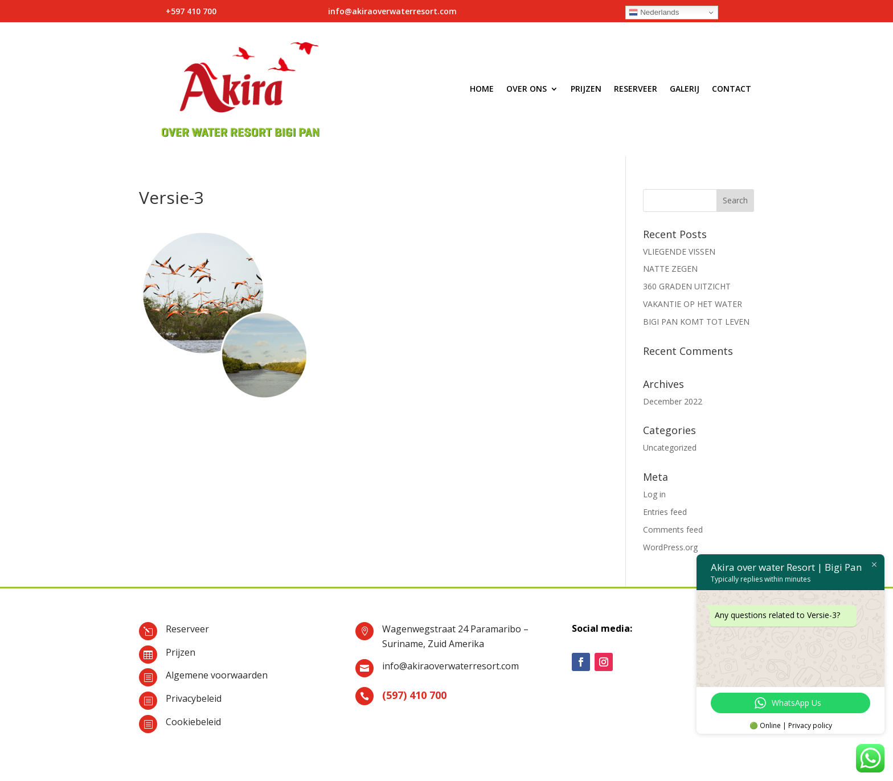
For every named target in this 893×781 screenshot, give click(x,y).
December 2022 (672, 401)
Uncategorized (670, 447)
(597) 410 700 (414, 695)
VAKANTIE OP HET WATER (692, 304)
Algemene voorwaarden (217, 675)
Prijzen (586, 88)
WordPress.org (670, 547)
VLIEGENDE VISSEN (679, 251)
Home (482, 88)
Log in (654, 494)
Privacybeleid (194, 698)
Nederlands (654, 12)
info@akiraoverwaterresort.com (450, 666)
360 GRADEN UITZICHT (687, 286)
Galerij (684, 88)
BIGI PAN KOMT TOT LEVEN (696, 321)
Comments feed (673, 529)
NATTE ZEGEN (670, 268)
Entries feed (665, 511)
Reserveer (635, 88)
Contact (731, 88)
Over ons (526, 88)
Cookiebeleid (193, 721)
